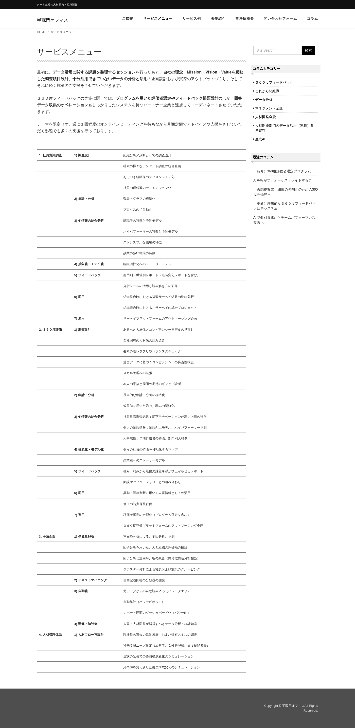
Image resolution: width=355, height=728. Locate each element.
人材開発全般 (265, 117)
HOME (41, 32)
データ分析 (263, 100)
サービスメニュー (158, 18)
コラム (312, 18)
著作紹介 (218, 18)
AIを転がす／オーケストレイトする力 (282, 180)
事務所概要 (244, 18)
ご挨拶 (127, 18)
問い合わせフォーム (280, 18)
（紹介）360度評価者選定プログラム (282, 171)
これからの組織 (267, 91)
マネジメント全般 (269, 108)
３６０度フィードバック (274, 82)
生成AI (260, 139)
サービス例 (191, 18)
